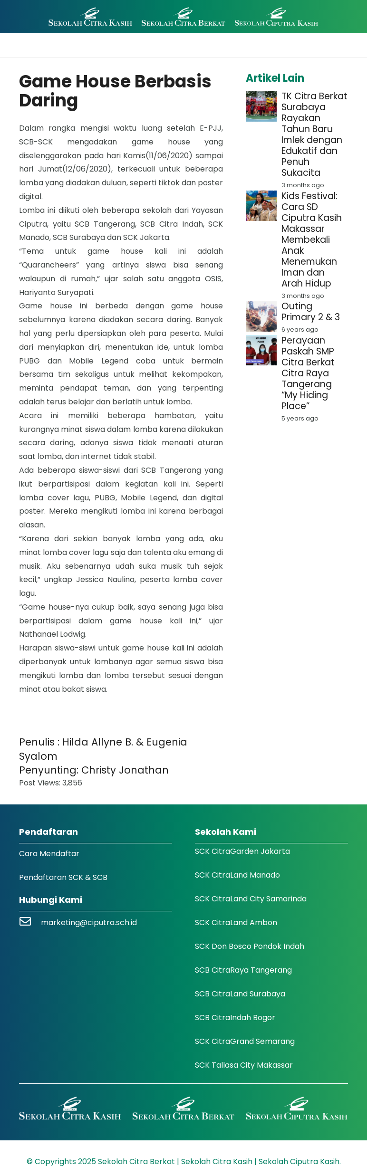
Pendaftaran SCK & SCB (63, 877)
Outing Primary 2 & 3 (310, 312)
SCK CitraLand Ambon (236, 922)
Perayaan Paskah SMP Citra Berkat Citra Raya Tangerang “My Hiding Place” (308, 373)
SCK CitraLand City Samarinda (251, 898)
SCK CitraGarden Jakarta (242, 851)
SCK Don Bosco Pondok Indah (249, 946)
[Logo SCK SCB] (183, 17)
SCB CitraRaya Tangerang (243, 970)
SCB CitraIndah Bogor (235, 1017)
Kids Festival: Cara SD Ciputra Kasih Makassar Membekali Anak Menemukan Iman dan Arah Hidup (311, 240)
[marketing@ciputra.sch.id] (30, 922)
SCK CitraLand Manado (237, 875)
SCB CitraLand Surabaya (240, 993)
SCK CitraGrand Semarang (245, 1041)
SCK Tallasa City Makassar (244, 1065)
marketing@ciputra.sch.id (89, 922)
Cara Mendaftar (49, 853)
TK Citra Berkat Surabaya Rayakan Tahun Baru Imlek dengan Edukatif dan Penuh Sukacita (314, 134)
